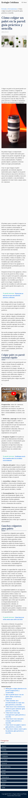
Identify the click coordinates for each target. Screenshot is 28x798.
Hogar (4, 770)
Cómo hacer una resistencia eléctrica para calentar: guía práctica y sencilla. (15, 709)
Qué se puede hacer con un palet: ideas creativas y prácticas (15, 696)
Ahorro (4, 746)
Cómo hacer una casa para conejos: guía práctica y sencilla (14, 721)
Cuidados (5, 756)
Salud (3, 784)
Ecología (4, 760)
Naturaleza (5, 777)
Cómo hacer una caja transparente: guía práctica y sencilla (16, 715)
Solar (3, 787)
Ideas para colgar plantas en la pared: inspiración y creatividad (16, 690)
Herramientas (12, 9)
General (4, 763)
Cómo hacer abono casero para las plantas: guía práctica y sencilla (16, 731)
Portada (4, 9)
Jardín (4, 774)
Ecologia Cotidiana (10, 2)
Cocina (4, 749)
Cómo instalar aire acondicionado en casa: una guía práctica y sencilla (15, 703)
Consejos (5, 753)
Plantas (4, 780)
